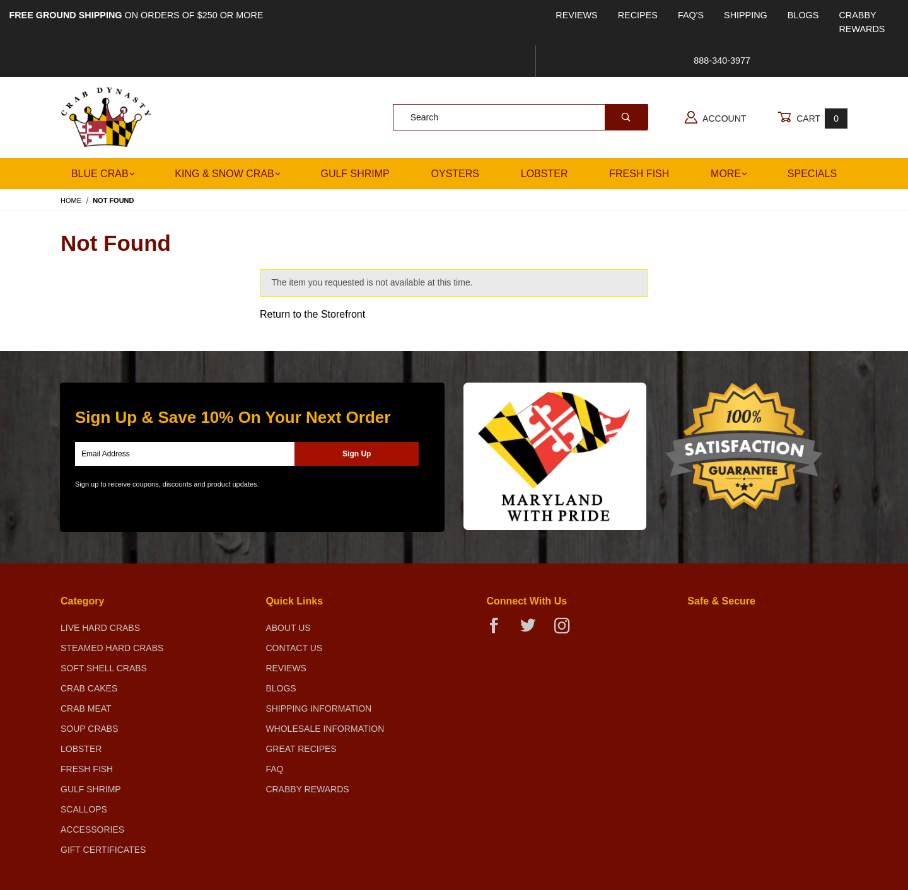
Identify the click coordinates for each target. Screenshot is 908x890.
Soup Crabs (90, 729)
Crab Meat (86, 708)
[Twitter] (533, 631)
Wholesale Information (324, 729)
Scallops (84, 809)
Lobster (544, 173)
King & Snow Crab (227, 173)
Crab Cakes (89, 688)
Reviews (576, 15)
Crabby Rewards (862, 22)
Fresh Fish (639, 173)
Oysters (455, 173)
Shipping (745, 15)
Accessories (92, 829)
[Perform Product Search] (626, 117)
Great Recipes (300, 749)
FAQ (274, 769)
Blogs (803, 15)
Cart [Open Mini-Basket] (812, 118)
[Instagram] (567, 631)
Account (715, 117)
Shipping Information (318, 708)
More (729, 173)
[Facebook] (499, 631)
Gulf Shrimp (354, 173)
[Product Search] (499, 117)
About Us (287, 628)
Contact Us (293, 648)
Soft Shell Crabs (104, 668)
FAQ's (691, 15)
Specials (812, 173)
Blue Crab (103, 173)
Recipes (638, 15)
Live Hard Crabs (100, 628)
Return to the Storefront (312, 314)
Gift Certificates (103, 850)
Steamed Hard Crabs (112, 648)
